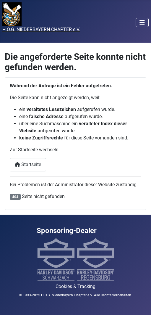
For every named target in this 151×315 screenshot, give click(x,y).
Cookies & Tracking (75, 286)
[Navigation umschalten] (142, 22)
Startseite (28, 164)
